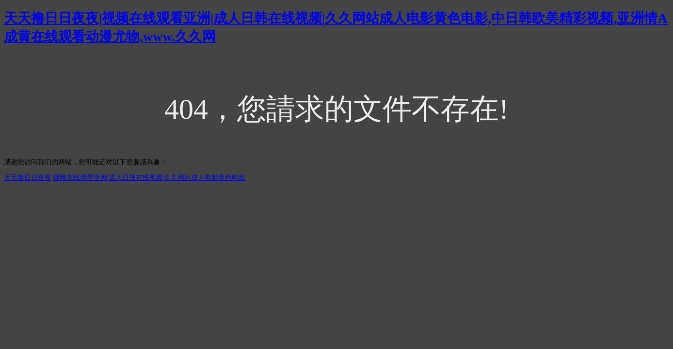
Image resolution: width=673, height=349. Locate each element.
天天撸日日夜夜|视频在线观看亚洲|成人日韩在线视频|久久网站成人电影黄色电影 (124, 177)
